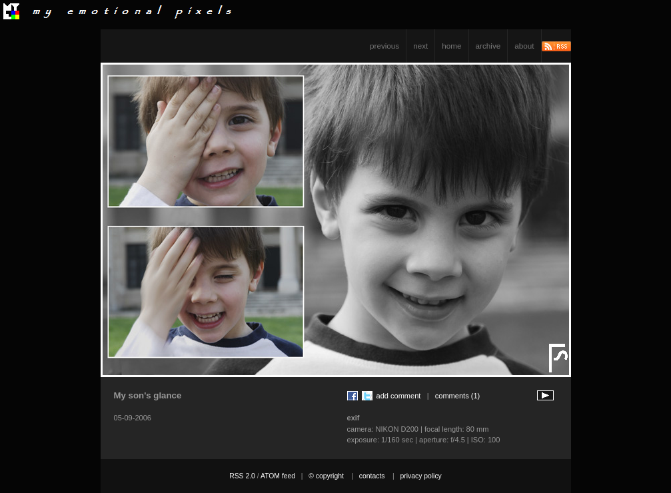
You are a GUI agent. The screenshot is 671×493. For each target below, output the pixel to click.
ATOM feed (278, 476)
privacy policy (420, 476)
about (524, 45)
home (451, 45)
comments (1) (457, 396)
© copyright (326, 476)
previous (384, 45)
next (420, 45)
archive (488, 45)
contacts (372, 476)
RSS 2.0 (242, 476)
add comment (398, 396)
